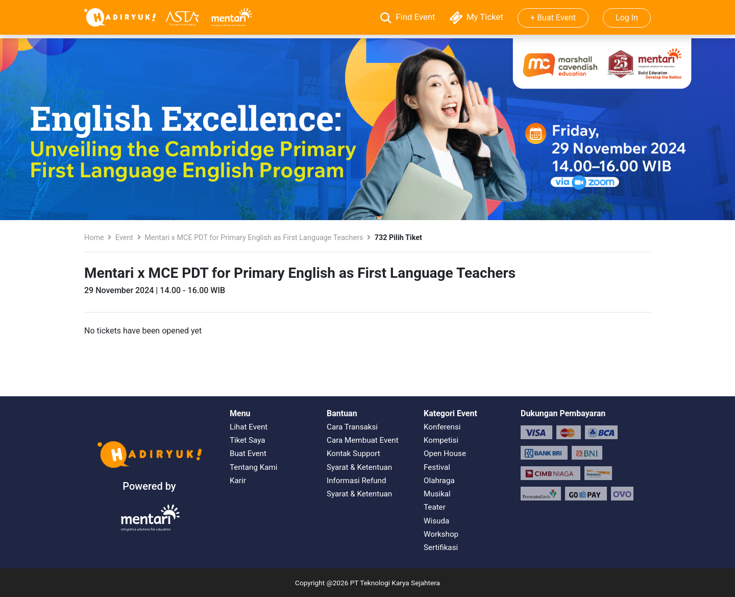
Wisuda (436, 521)
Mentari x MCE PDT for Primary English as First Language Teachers (253, 237)
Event (124, 237)
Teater (435, 507)
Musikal (437, 493)
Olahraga (439, 480)
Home (94, 237)
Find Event (408, 17)
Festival (437, 467)
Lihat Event (248, 427)
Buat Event (248, 453)
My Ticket (477, 17)
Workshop (441, 534)
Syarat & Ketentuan (359, 467)
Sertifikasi (441, 547)
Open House (445, 453)
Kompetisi (441, 440)
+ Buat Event (553, 17)
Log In (627, 17)
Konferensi (442, 427)
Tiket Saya (247, 440)
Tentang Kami (253, 467)
